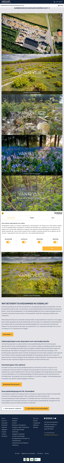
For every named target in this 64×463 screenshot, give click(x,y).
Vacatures (4, 436)
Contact (4, 434)
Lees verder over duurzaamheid (37, 408)
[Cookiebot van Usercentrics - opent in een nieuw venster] (55, 213)
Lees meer (6, 334)
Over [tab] (53, 217)
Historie (35, 420)
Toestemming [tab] (11, 217)
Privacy (47, 453)
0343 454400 (59, 1)
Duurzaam (4, 423)
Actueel (4, 432)
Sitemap (35, 427)
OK (52, 248)
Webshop (36, 425)
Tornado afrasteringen (18, 436)
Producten (4, 425)
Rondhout (15, 418)
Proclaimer (40, 453)
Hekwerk (14, 420)
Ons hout (35, 418)
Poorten (14, 423)
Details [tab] (32, 217)
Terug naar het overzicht (13, 408)
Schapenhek (36, 423)
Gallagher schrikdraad (18, 434)
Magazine (4, 429)
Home (3, 418)
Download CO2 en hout (11, 384)
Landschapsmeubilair (18, 429)
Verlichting (15, 432)
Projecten (4, 427)
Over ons (4, 420)
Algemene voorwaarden (28, 453)
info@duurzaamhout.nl (51, 435)
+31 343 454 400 (49, 432)
